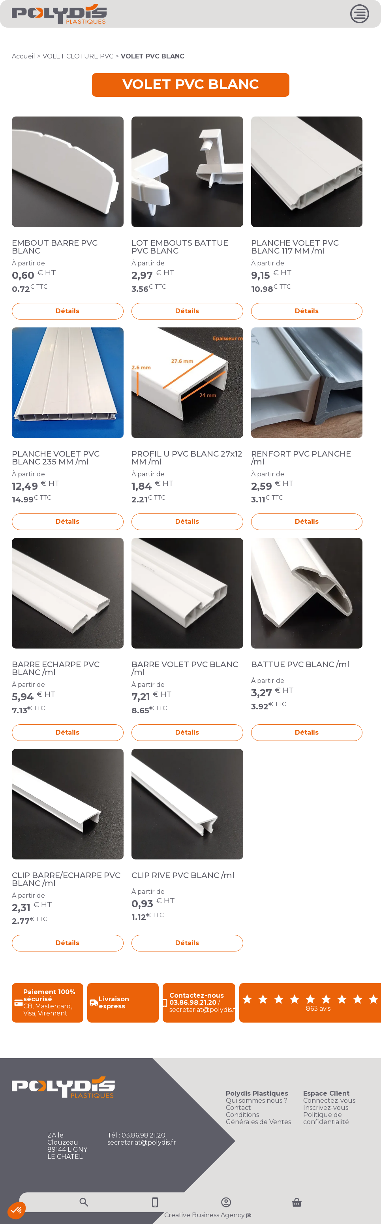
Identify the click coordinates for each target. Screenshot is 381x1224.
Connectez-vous (329, 1100)
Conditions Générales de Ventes (258, 1118)
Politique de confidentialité (326, 1118)
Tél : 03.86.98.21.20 (136, 1135)
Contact (238, 1107)
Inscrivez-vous (325, 1107)
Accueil (23, 56)
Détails (67, 311)
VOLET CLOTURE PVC (78, 56)
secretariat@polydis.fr (141, 1142)
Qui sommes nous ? (256, 1100)
